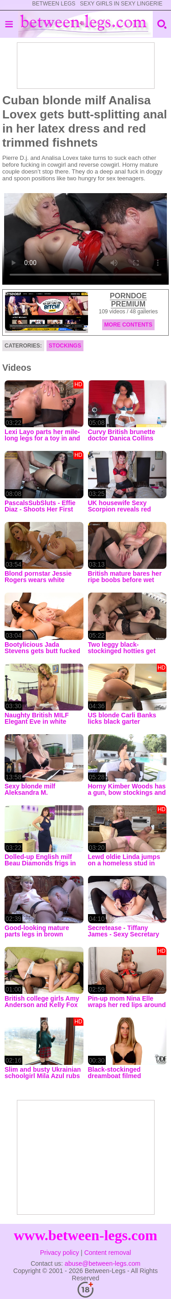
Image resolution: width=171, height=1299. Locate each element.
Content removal (107, 1252)
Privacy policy (59, 1252)
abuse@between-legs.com (102, 1263)
